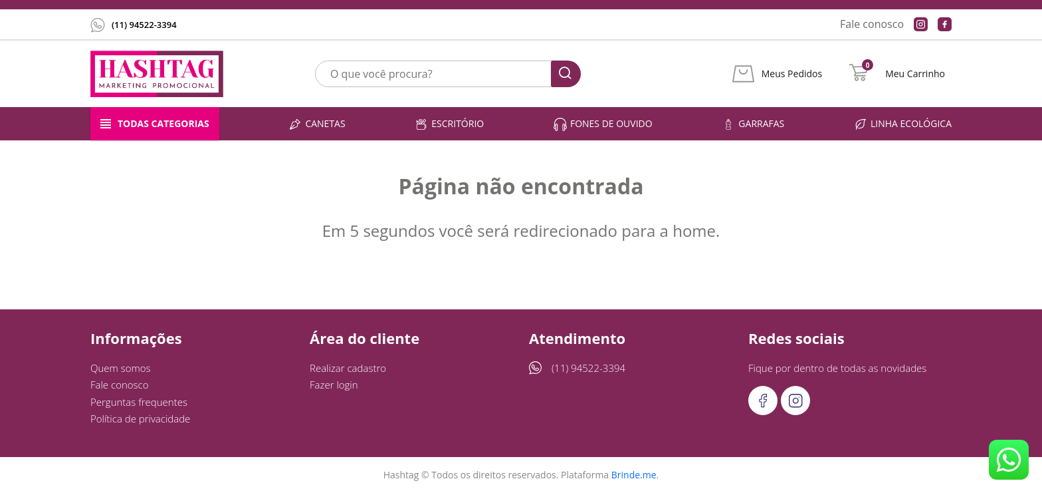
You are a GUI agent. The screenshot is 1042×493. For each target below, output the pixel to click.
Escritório (449, 124)
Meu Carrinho (915, 74)
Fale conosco (872, 24)
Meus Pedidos (792, 74)
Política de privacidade (140, 418)
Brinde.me (634, 474)
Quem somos (120, 368)
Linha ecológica (903, 124)
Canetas (316, 124)
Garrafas (753, 124)
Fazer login (334, 384)
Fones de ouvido (603, 124)
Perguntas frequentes (138, 402)
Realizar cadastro (348, 368)
